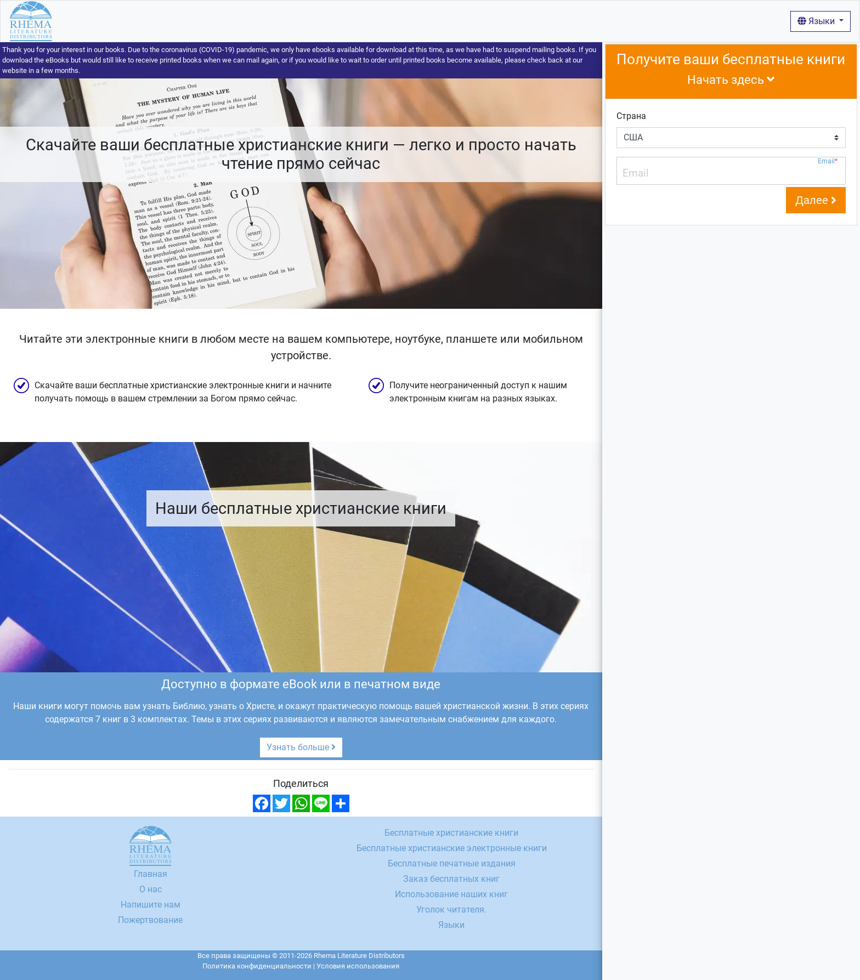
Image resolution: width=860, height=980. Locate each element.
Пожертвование (150, 920)
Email (828, 161)
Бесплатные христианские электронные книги (452, 848)
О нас (257, 20)
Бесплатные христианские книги (170, 20)
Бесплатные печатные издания (452, 863)
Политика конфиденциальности (257, 966)
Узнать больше (301, 747)
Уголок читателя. (451, 909)
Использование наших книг (334, 20)
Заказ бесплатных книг (451, 879)
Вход (409, 20)
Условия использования (357, 966)
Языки (817, 21)
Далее (815, 200)
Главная (78, 20)
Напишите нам (150, 904)
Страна (631, 116)
